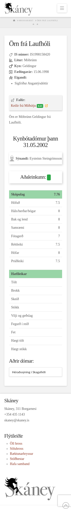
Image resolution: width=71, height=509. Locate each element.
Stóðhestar (17, 459)
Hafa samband (19, 464)
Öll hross (16, 443)
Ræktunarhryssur (21, 454)
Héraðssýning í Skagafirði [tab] (29, 372)
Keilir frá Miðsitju (27, 106)
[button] (62, 8)
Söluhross (16, 448)
